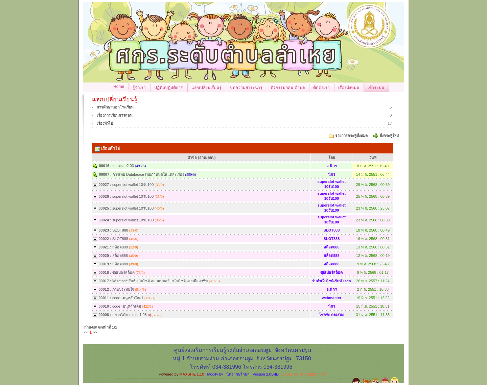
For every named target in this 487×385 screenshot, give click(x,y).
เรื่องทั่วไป (105, 123)
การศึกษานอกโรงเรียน (115, 107)
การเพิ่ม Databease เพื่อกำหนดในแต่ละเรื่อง (148, 174)
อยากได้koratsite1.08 (129, 315)
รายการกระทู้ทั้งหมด (351, 136)
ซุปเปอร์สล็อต (123, 272)
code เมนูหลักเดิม (126, 306)
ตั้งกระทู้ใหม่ (389, 136)
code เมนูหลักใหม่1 (127, 298)
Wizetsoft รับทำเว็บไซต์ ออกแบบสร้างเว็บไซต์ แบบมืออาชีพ (160, 281)
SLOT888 (120, 230)
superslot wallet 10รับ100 (133, 185)
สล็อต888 (120, 247)
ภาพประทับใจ (123, 289)
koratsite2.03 (123, 166)
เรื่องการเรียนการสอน (115, 115)
